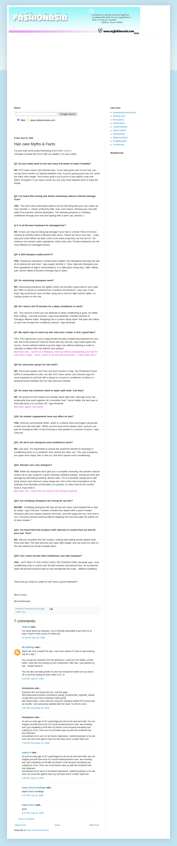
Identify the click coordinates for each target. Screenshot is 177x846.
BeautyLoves (119, 116)
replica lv (26, 752)
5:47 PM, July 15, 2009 (32, 795)
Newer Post (20, 825)
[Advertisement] (33, 68)
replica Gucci (28, 805)
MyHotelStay (119, 134)
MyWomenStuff (120, 137)
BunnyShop (118, 120)
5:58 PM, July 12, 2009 (32, 778)
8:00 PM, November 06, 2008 (35, 708)
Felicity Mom (119, 123)
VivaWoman (118, 144)
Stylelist (68, 150)
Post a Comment (26, 819)
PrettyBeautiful (120, 141)
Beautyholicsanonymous (124, 112)
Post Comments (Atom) (38, 830)
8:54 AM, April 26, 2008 (33, 679)
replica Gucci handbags (34, 787)
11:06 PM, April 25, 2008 (33, 638)
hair (23, 612)
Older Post (94, 825)
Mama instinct (119, 130)
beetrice (26, 627)
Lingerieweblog (120, 127)
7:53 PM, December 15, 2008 (35, 743)
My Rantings (28, 647)
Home (57, 825)
